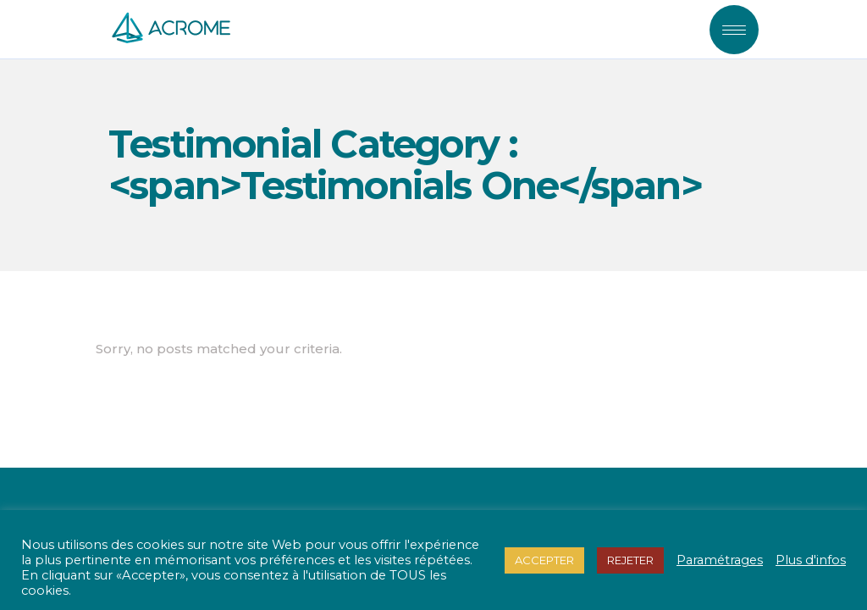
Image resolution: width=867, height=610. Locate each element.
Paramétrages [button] (719, 560)
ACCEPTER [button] (544, 560)
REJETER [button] (630, 560)
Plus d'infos (811, 560)
